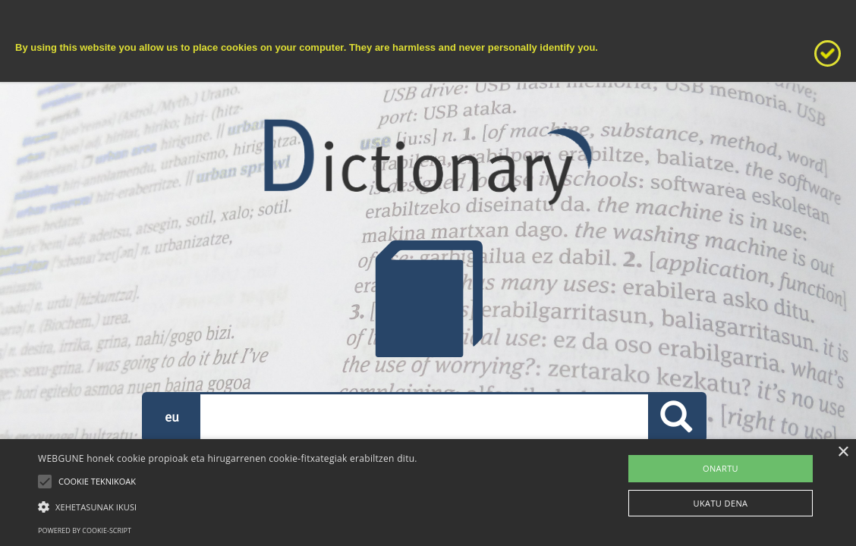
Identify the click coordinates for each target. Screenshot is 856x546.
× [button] (842, 452)
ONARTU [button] (720, 468)
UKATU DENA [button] (721, 503)
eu (172, 417)
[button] (227, 506)
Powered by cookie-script (84, 530)
